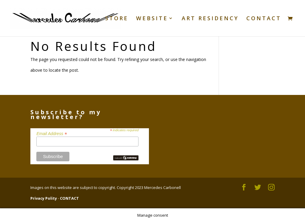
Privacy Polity (43, 198)
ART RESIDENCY (210, 19)
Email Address (51, 133)
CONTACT (263, 19)
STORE (116, 19)
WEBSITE (152, 19)
